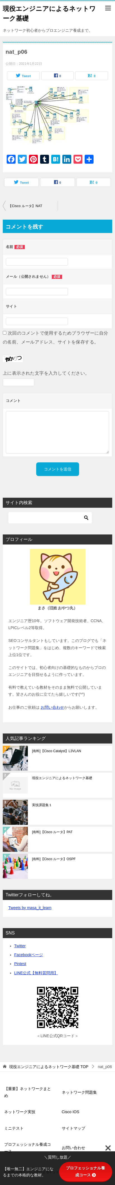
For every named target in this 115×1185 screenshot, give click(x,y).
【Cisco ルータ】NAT (25, 206)
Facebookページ (28, 955)
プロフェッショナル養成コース (27, 1148)
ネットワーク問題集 (79, 1092)
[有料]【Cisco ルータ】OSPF (54, 859)
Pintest (20, 963)
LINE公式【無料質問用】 (36, 973)
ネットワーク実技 (19, 1112)
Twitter (20, 946)
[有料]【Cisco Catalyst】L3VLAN (56, 751)
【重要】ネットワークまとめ (27, 1092)
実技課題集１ (42, 805)
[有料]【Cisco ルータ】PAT (52, 832)
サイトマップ (73, 1128)
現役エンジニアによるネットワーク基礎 (62, 778)
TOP (48, 1066)
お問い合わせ (52, 707)
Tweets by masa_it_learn (30, 908)
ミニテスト (14, 1128)
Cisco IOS (70, 1112)
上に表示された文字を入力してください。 (46, 373)
